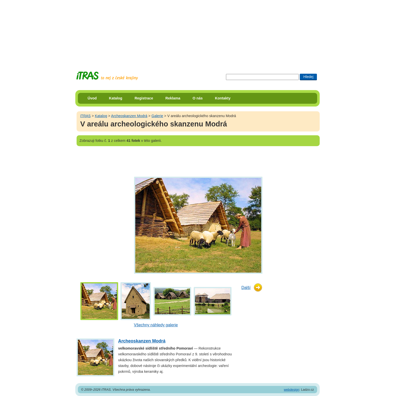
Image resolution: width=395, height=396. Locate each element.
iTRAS (85, 116)
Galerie (157, 116)
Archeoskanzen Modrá (129, 116)
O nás (198, 98)
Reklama (173, 98)
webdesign (291, 389)
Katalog (115, 98)
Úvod (92, 98)
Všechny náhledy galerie (156, 325)
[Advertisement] (197, 31)
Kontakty (223, 98)
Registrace (144, 98)
